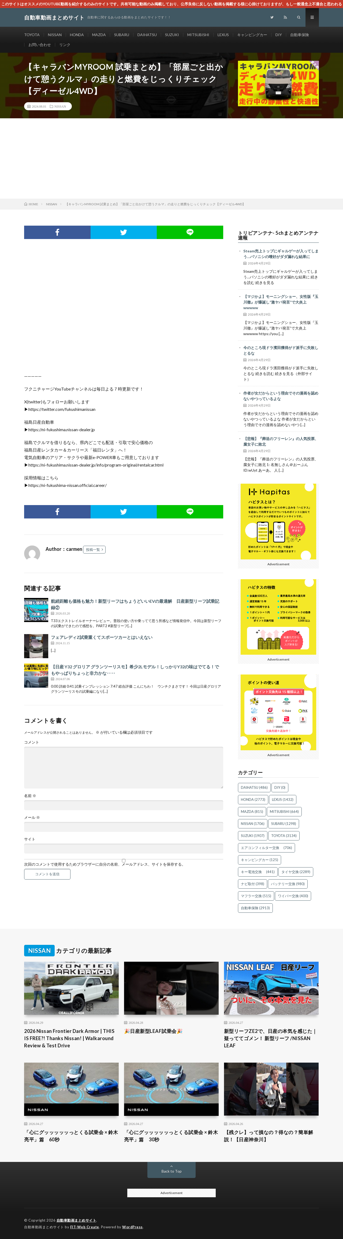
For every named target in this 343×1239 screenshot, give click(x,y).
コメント (31, 742)
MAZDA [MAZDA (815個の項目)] (252, 811)
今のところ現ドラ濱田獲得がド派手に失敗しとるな (280, 350)
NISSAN (55, 34)
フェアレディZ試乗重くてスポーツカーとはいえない (101, 637)
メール (32, 817)
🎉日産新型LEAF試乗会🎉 (153, 1031)
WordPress (132, 1227)
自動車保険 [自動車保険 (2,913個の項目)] (255, 908)
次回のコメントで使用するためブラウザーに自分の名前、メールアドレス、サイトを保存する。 (104, 864)
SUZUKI (172, 34)
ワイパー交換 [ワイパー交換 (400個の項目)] (293, 896)
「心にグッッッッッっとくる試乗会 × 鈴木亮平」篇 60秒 (71, 1135)
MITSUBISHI (198, 34)
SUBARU (121, 34)
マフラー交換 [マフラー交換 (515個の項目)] (256, 896)
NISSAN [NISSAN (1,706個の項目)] (252, 823)
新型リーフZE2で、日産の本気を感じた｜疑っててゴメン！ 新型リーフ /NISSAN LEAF (270, 1038)
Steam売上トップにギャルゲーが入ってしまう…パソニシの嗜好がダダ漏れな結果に (281, 254)
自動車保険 (299, 34)
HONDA (77, 34)
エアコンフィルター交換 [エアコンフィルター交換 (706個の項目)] (266, 848)
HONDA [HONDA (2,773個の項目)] (253, 799)
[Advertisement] (171, 158)
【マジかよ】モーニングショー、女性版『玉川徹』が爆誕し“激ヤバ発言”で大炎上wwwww (280, 302)
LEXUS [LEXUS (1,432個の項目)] (282, 799)
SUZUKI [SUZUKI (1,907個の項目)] (252, 835)
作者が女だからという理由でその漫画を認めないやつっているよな (280, 396)
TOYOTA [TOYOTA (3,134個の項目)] (284, 835)
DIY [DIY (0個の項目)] (279, 787)
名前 (30, 796)
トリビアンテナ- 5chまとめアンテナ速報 (278, 235)
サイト (29, 839)
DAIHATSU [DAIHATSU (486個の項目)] (254, 787)
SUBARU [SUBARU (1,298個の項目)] (283, 823)
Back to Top (172, 1171)
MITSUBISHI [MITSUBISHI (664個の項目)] (284, 811)
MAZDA (99, 34)
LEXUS (223, 34)
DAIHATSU (147, 34)
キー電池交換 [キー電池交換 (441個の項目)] (258, 872)
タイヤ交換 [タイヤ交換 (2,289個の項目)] (295, 872)
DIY (278, 34)
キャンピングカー (252, 34)
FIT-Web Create (84, 1227)
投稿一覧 (93, 549)
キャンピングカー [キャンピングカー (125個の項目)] (259, 860)
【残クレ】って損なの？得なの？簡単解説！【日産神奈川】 (268, 1135)
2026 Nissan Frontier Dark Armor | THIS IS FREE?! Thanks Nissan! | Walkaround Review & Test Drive (69, 1038)
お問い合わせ (39, 44)
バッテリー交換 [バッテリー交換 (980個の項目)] (288, 884)
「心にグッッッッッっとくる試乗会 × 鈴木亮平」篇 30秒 (171, 1135)
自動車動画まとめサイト (76, 1220)
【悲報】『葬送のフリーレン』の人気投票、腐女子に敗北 (280, 441)
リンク (64, 44)
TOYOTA (32, 34)
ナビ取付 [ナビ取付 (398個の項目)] (252, 884)
